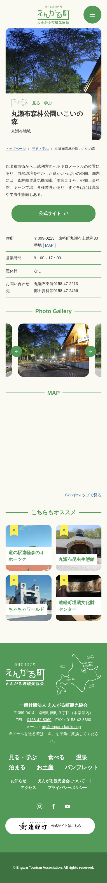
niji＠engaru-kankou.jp (61, 726)
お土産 (45, 767)
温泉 (81, 757)
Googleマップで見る (83, 495)
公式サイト (50, 213)
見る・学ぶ (40, 149)
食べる (56, 757)
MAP (49, 245)
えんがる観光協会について (61, 781)
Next (90, 351)
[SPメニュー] (92, 15)
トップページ (16, 149)
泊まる (17, 767)
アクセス (28, 787)
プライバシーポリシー (67, 787)
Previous (16, 351)
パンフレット (81, 767)
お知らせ (18, 781)
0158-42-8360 (39, 719)
